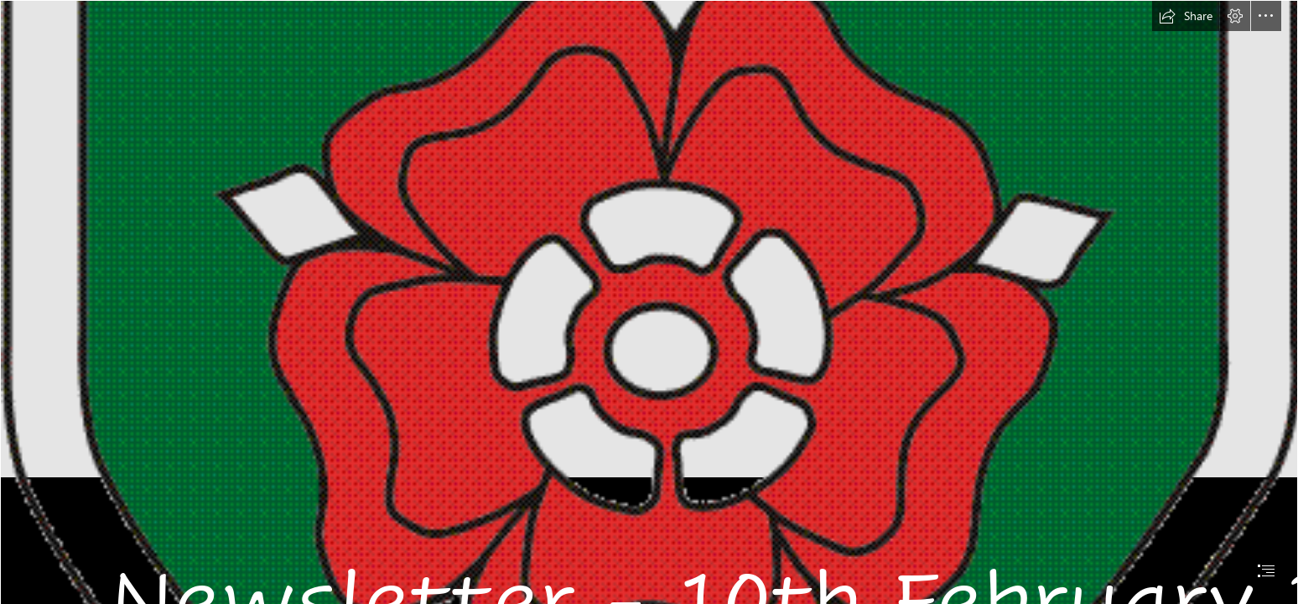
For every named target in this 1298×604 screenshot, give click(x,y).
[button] (1185, 16)
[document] (649, 302)
